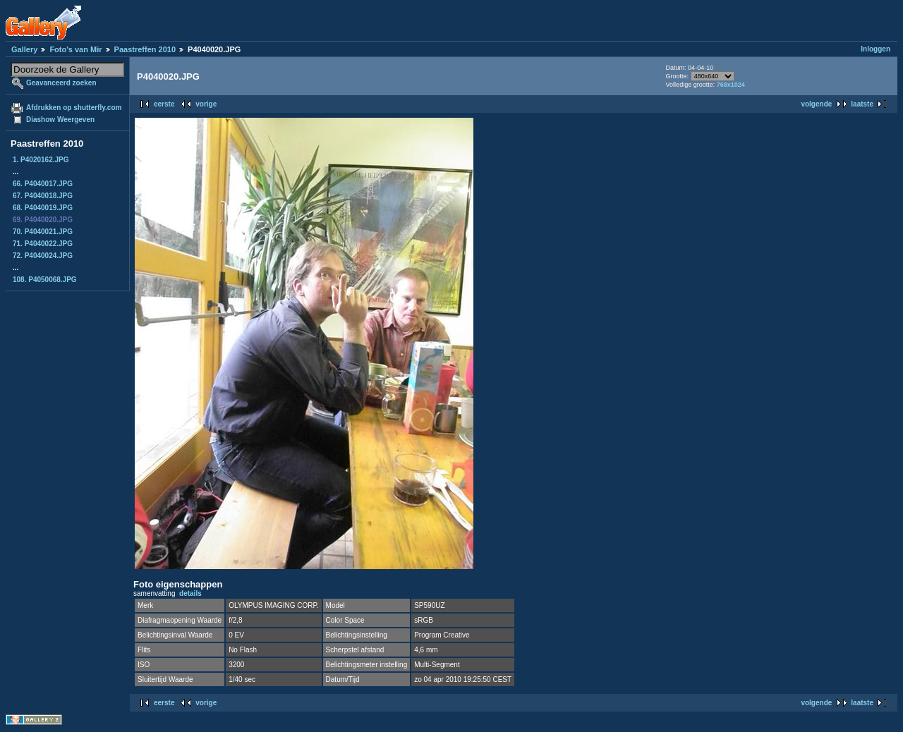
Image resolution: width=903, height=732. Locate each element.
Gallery (24, 49)
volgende (816, 104)
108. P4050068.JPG (45, 279)
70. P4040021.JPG (43, 232)
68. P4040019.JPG (43, 208)
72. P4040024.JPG (43, 256)
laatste (862, 104)
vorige (206, 104)
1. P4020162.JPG (41, 160)
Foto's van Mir (75, 49)
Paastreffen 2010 (145, 49)
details (190, 593)
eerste (164, 104)
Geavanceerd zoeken (61, 83)
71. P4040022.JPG (43, 244)
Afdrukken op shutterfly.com (73, 107)
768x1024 (731, 84)
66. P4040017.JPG (43, 184)
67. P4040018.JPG (43, 196)
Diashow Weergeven (60, 119)
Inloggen (875, 49)
